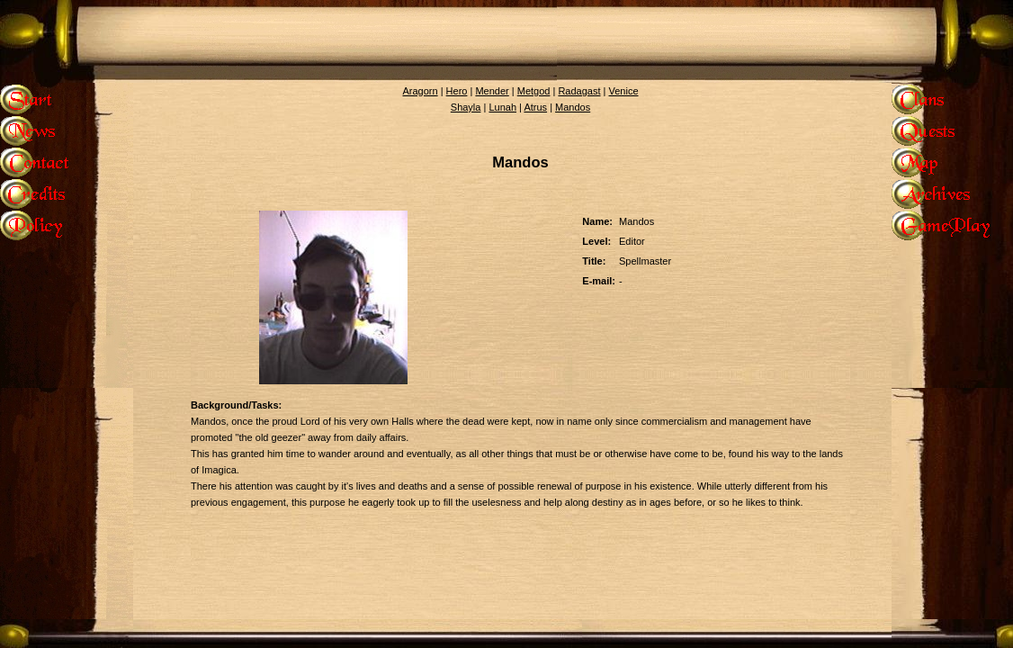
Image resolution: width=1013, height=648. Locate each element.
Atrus (535, 107)
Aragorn (419, 91)
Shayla (466, 107)
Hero (457, 91)
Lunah (502, 107)
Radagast (579, 91)
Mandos (572, 107)
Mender (491, 91)
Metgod (534, 91)
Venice (623, 91)
